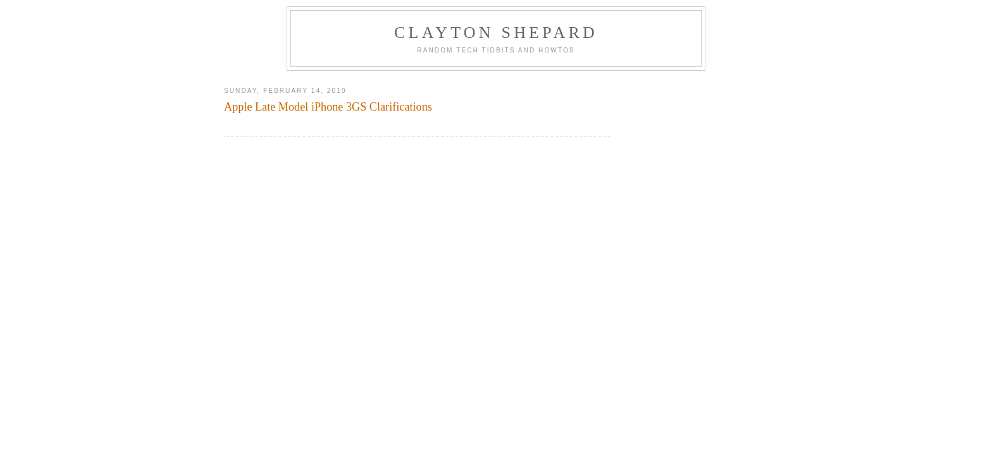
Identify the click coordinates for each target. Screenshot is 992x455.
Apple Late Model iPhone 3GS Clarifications (328, 106)
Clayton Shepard (496, 32)
